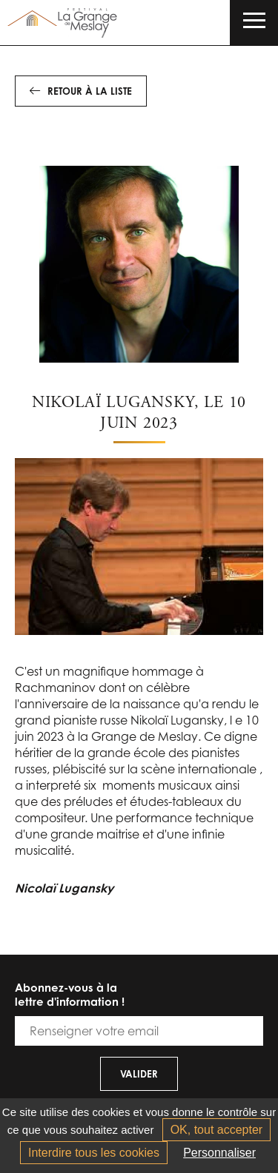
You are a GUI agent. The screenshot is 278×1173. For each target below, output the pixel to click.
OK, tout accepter (217, 1129)
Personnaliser (219, 1152)
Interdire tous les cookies (93, 1152)
